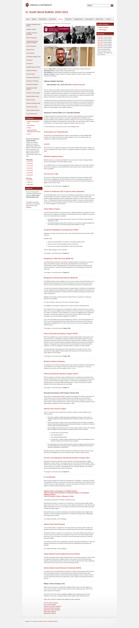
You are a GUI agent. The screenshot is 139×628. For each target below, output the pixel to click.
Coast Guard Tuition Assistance (52, 608)
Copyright (27, 621)
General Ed (68, 19)
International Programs (32, 84)
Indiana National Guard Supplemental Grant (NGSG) (62, 554)
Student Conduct (30, 100)
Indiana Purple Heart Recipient (54, 524)
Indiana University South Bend (50, 23)
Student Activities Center (32, 96)
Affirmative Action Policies (33, 131)
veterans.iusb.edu (79, 84)
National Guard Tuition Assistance (52, 606)
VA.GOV (47, 144)
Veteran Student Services (32, 110)
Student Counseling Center (33, 103)
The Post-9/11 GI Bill (51, 174)
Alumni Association (31, 46)
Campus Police (30, 49)
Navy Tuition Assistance (50, 611)
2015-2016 (30, 170)
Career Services (30, 53)
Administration (31, 125)
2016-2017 (30, 168)
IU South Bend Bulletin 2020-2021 (46, 12)
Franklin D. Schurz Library (33, 93)
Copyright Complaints (52, 621)
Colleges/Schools (78, 19)
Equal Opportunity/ (32, 130)
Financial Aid (52, 19)
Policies (29, 127)
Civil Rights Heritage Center (33, 56)
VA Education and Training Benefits (56, 132)
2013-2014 (30, 175)
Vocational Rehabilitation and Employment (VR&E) (61, 230)
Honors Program (30, 74)
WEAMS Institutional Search (53, 156)
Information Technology (32, 81)
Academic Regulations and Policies (33, 25)
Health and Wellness (31, 70)
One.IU (29, 134)
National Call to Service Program (55, 409)
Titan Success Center (31, 107)
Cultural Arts (29, 60)
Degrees (34, 19)
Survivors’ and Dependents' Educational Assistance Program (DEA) (67, 458)
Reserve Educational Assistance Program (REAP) (61, 333)
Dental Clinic (29, 63)
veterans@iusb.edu (76, 118)
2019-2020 (30, 161)
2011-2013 (30, 180)
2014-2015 (30, 172)
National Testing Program (58, 396)
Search (90, 5)
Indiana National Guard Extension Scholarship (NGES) (62, 568)
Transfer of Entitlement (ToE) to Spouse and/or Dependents (64, 191)
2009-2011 (30, 182)
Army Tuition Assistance (50, 604)
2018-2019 (30, 163)
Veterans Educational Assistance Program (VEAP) (61, 374)
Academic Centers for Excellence (31, 33)
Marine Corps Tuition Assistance (52, 610)
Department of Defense (50, 613)
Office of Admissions (31, 37)
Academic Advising (31, 29)
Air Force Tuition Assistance (51, 603)
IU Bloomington (103, 29)
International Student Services (31, 88)
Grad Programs (89, 19)
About (27, 19)
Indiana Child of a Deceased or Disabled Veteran (60, 491)
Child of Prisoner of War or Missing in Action (59, 496)
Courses (108, 19)
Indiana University (103, 27)
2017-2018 (30, 165)
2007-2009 (30, 184)
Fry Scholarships (49, 477)
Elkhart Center (99, 19)
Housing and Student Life (32, 77)
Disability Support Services (33, 67)
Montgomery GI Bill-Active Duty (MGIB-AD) (58, 258)
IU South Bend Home (31, 113)
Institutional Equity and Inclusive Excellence (32, 42)
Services (60, 19)
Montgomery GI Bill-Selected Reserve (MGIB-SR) (61, 278)
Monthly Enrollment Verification (54, 361)
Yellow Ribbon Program (52, 209)
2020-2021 (100, 37)
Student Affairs (43, 19)
